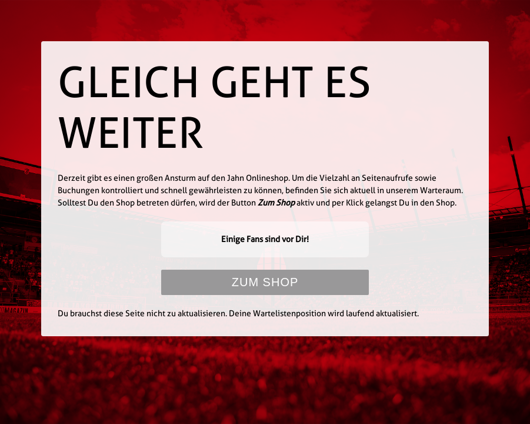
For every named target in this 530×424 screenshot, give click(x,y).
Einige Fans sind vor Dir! (265, 239)
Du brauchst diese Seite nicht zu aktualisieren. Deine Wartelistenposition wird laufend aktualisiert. (238, 313)
